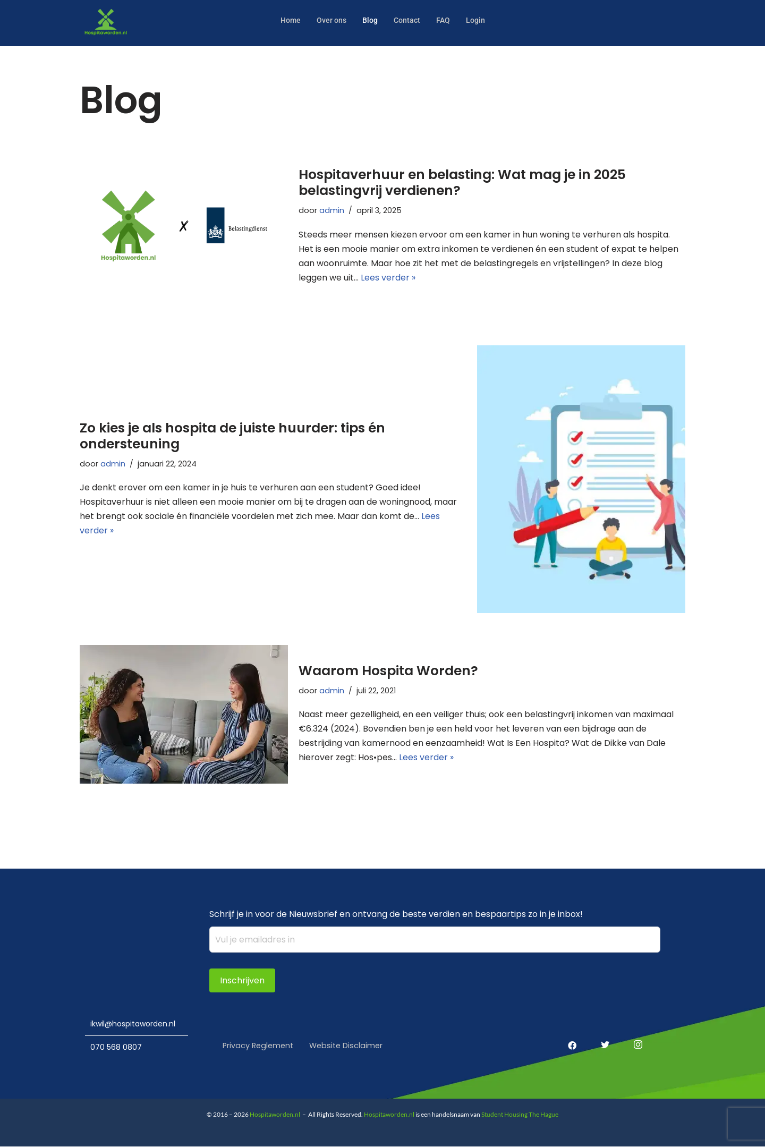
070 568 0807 (116, 1046)
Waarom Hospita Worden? (388, 670)
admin (331, 210)
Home (288, 19)
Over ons (330, 19)
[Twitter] (601, 1038)
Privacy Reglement (259, 1045)
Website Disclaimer (350, 1045)
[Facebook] (568, 1038)
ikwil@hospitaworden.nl (132, 1022)
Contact (408, 19)
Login (479, 19)
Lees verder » (388, 277)
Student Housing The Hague (519, 1115)
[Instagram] (633, 1038)
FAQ (445, 19)
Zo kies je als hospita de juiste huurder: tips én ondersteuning (232, 435)
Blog (370, 19)
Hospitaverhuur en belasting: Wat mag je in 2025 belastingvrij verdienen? (462, 182)
